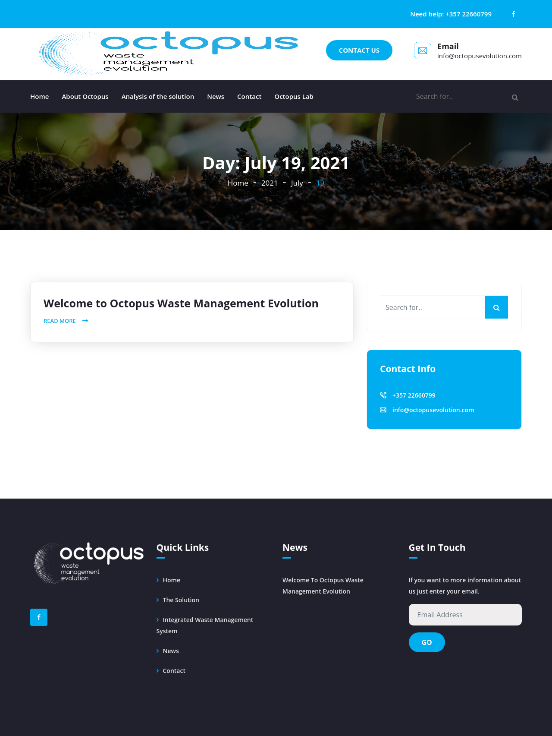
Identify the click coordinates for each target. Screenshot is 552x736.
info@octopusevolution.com (479, 55)
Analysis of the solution (158, 96)
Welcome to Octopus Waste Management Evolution (181, 303)
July (297, 183)
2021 (269, 183)
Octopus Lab (294, 96)
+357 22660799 (468, 13)
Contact (249, 96)
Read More (60, 321)
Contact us (359, 50)
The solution (181, 600)
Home (39, 96)
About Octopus (85, 96)
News (215, 96)
